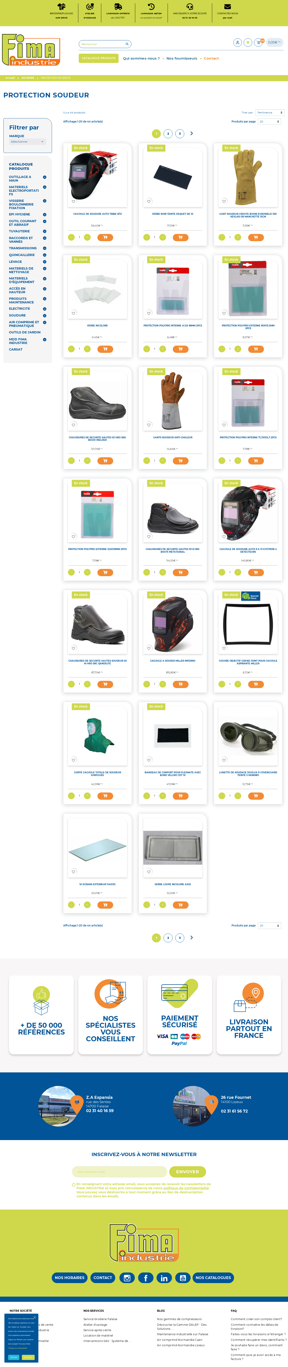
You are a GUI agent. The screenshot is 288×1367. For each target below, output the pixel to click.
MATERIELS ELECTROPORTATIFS (24, 191)
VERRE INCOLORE (97, 326)
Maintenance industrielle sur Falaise (182, 1335)
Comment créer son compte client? (256, 1320)
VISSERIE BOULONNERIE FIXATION (21, 205)
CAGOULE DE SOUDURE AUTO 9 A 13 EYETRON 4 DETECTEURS (248, 551)
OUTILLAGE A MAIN (20, 179)
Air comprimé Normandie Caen (179, 1340)
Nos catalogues (213, 1279)
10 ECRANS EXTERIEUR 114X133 (97, 885)
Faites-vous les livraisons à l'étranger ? (258, 1335)
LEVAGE (15, 263)
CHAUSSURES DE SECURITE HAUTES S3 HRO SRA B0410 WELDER (97, 439)
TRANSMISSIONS (23, 249)
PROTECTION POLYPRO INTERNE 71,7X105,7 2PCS (248, 438)
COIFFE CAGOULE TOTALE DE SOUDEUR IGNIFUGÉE (97, 775)
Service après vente (97, 1331)
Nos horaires (69, 1279)
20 (261, 122)
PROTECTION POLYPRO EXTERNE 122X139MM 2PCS (97, 550)
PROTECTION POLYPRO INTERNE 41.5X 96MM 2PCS (173, 326)
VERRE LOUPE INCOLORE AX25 (173, 885)
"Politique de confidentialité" (17, 1348)
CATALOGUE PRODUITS (21, 167)
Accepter (28, 1357)
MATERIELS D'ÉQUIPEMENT (21, 281)
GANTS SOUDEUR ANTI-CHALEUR (172, 438)
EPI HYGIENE (19, 215)
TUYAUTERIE (19, 232)
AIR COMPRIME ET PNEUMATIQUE (24, 325)
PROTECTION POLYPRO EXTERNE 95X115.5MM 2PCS (248, 328)
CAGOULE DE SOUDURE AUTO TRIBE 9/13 (97, 215)
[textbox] (27, 142)
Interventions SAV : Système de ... (107, 1342)
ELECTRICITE (19, 310)
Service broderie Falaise (100, 1320)
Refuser (13, 1357)
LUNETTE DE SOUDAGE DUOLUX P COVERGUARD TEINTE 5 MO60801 (248, 775)
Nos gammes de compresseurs (179, 1320)
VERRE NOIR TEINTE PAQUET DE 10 (172, 215)
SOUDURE (17, 316)
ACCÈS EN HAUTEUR (17, 291)
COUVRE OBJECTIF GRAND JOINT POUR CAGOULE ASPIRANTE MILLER (248, 663)
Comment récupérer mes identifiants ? (259, 1340)
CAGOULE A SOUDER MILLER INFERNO (172, 661)
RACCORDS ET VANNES (21, 241)
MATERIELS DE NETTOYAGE (21, 271)
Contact (103, 1279)
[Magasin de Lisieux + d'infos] (194, 1107)
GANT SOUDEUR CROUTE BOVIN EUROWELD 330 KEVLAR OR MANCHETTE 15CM (248, 216)
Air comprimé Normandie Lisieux (181, 1346)
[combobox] (27, 142)
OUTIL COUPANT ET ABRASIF (22, 224)
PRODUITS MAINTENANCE (21, 301)
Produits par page (244, 122)
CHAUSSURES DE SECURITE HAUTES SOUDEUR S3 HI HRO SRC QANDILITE (97, 663)
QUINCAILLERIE (22, 256)
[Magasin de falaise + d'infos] (59, 1107)
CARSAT (15, 351)
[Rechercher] (100, 45)
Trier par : (248, 113)
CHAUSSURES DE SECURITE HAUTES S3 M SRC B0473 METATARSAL (173, 551)
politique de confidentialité (186, 1189)
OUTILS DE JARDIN (24, 333)
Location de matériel (98, 1336)
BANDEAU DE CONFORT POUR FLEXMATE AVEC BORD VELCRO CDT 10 (173, 775)
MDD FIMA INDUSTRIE (18, 342)
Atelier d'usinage (95, 1325)
